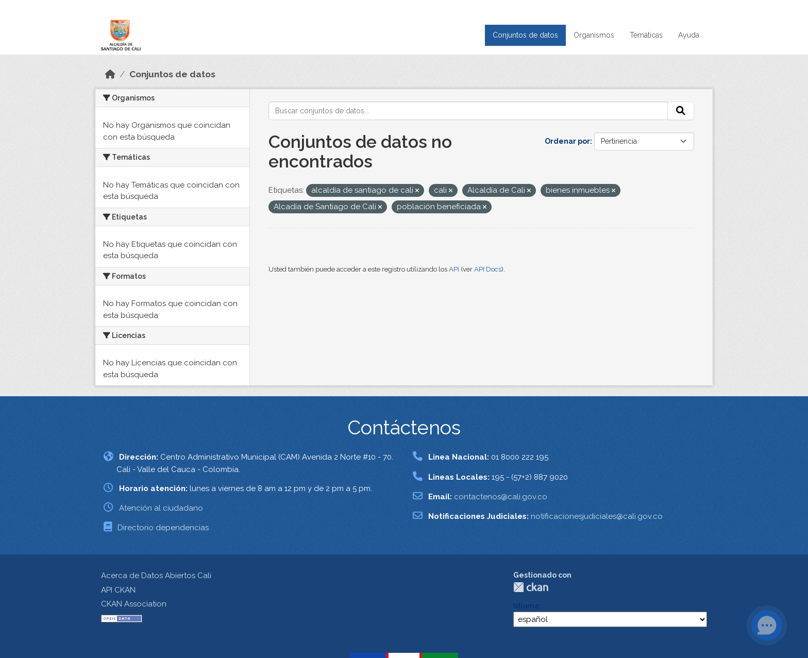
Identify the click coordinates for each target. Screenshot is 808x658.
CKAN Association (133, 604)
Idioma (526, 606)
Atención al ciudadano (161, 508)
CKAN (530, 587)
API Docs (487, 269)
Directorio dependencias (163, 527)
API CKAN (118, 590)
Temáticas (646, 35)
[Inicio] (110, 74)
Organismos (594, 35)
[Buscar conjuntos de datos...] (468, 111)
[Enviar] (680, 111)
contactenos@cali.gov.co (500, 496)
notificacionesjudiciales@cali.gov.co (597, 516)
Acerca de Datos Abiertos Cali (156, 575)
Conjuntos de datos (525, 35)
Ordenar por (567, 141)
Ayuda (688, 35)
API (454, 269)
